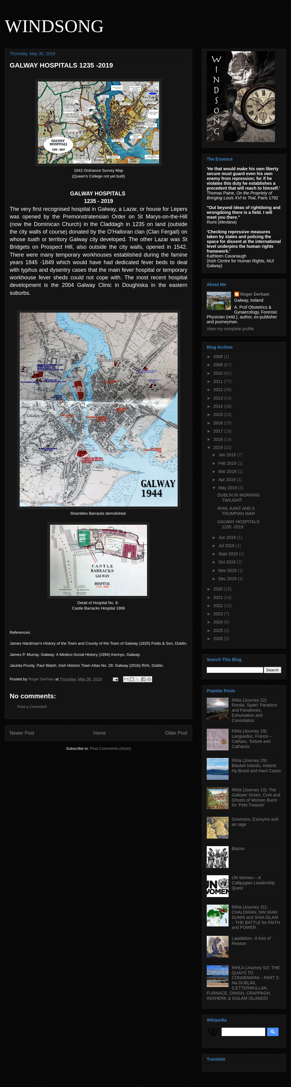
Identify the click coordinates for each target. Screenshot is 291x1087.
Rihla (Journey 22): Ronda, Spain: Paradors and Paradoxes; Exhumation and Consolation (254, 710)
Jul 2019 (227, 545)
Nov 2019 (228, 570)
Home (99, 733)
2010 (218, 373)
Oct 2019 (227, 562)
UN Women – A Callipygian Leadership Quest (253, 882)
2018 (218, 439)
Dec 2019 (228, 578)
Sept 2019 (228, 553)
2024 (218, 622)
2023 (218, 613)
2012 (218, 389)
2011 (218, 381)
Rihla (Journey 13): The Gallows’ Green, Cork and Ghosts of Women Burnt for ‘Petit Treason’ (256, 797)
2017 (218, 431)
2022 (218, 605)
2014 (218, 406)
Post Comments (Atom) (110, 748)
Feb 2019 (227, 463)
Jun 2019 (227, 537)
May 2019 (228, 487)
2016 (218, 423)
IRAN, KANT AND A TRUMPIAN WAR (236, 511)
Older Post (176, 733)
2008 (218, 356)
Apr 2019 (227, 479)
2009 (218, 364)
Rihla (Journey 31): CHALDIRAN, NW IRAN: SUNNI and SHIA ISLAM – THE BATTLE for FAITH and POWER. (256, 917)
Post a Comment (32, 706)
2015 (218, 414)
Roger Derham (254, 294)
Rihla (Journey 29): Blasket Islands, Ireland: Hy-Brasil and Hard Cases (256, 765)
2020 (218, 589)
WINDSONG (54, 26)
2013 (218, 398)
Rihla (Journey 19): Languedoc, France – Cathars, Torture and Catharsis (252, 739)
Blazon (238, 848)
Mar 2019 (227, 471)
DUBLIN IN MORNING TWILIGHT (238, 498)
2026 (218, 638)
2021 (218, 597)
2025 (218, 630)
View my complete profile (230, 328)
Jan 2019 (227, 454)
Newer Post (22, 733)
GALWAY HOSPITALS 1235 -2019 (238, 524)
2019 (218, 447)
